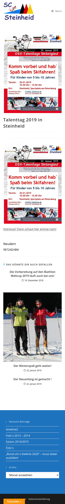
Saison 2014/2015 (17, 442)
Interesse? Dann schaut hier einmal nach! (29, 229)
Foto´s (10, 448)
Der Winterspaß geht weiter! (32, 366)
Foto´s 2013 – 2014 (18, 436)
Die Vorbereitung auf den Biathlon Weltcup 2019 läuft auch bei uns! (32, 274)
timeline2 (12, 429)
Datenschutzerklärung (39, 499)
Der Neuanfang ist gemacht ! (33, 379)
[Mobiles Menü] (56, 11)
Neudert (9, 244)
